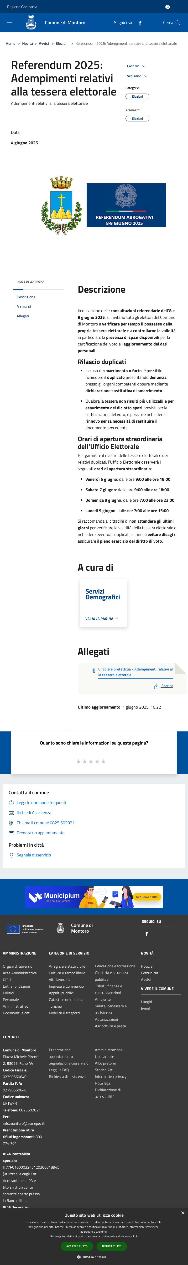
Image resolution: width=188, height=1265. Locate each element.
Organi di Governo (17, 966)
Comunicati (150, 973)
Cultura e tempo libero (67, 973)
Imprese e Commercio (66, 986)
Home (10, 43)
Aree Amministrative (20, 973)
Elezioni (62, 43)
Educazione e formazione (115, 966)
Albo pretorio (105, 1063)
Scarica (163, 686)
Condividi (137, 66)
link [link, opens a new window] (135, 1236)
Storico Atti (104, 1070)
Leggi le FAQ (59, 1070)
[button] (94, 1257)
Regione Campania (22, 7)
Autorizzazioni (106, 1019)
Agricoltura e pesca (110, 1026)
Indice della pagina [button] (30, 281)
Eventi (146, 1008)
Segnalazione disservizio (68, 1063)
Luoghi (146, 1002)
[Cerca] (178, 23)
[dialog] (94, 1236)
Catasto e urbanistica (66, 999)
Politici (8, 993)
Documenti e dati (17, 1013)
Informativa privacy (110, 1076)
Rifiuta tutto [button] (112, 1246)
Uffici (7, 979)
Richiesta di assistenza (67, 1076)
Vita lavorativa (61, 979)
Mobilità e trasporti (64, 1013)
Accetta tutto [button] (77, 1246)
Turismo (55, 1006)
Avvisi (44, 43)
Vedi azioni (138, 76)
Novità (27, 43)
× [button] (182, 1213)
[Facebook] (138, 23)
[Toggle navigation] (9, 22)
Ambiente (103, 999)
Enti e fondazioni (16, 986)
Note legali (103, 1083)
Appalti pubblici (61, 993)
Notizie (146, 966)
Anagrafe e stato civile (67, 966)
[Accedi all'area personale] (167, 7)
